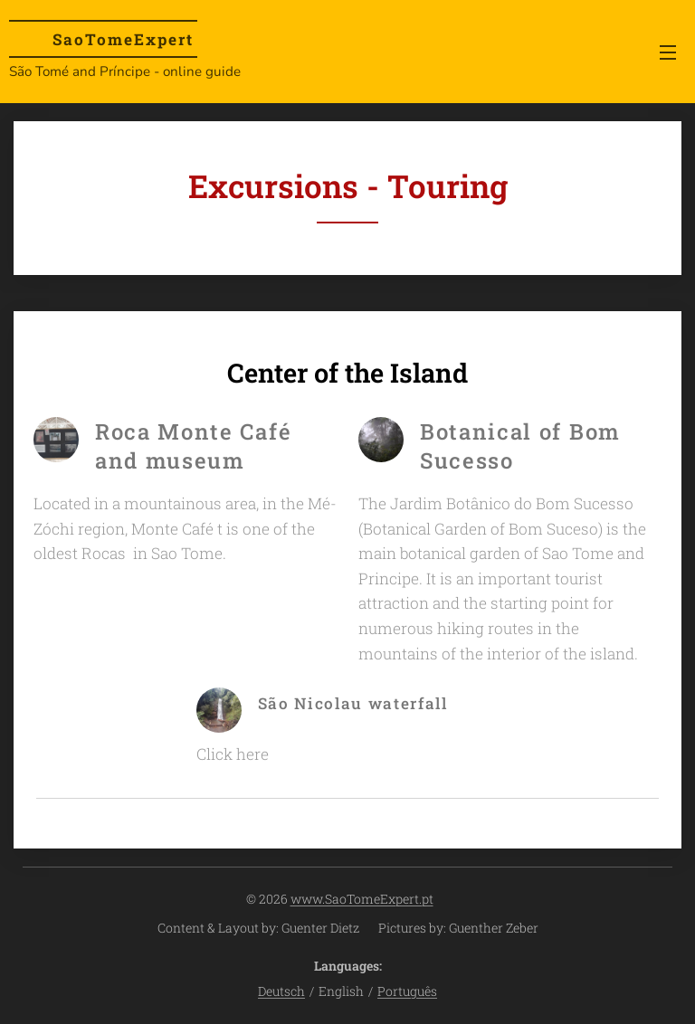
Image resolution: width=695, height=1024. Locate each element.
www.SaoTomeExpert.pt (361, 898)
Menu (668, 52)
